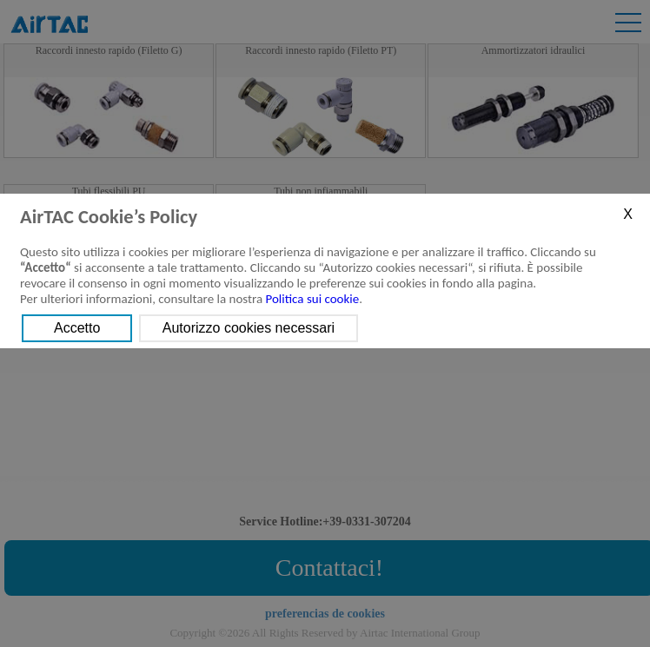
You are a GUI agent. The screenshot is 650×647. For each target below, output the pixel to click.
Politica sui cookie (313, 299)
